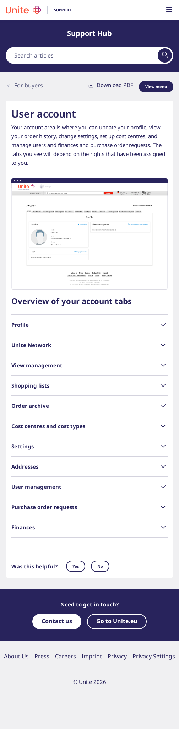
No (100, 566)
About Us (16, 656)
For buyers (28, 85)
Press (41, 656)
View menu (156, 86)
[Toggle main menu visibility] (169, 10)
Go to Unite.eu (116, 621)
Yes (75, 566)
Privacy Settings (153, 656)
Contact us (57, 621)
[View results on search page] (165, 55)
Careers (65, 656)
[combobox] (89, 55)
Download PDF (110, 84)
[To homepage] (42, 10)
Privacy (117, 656)
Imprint (92, 656)
